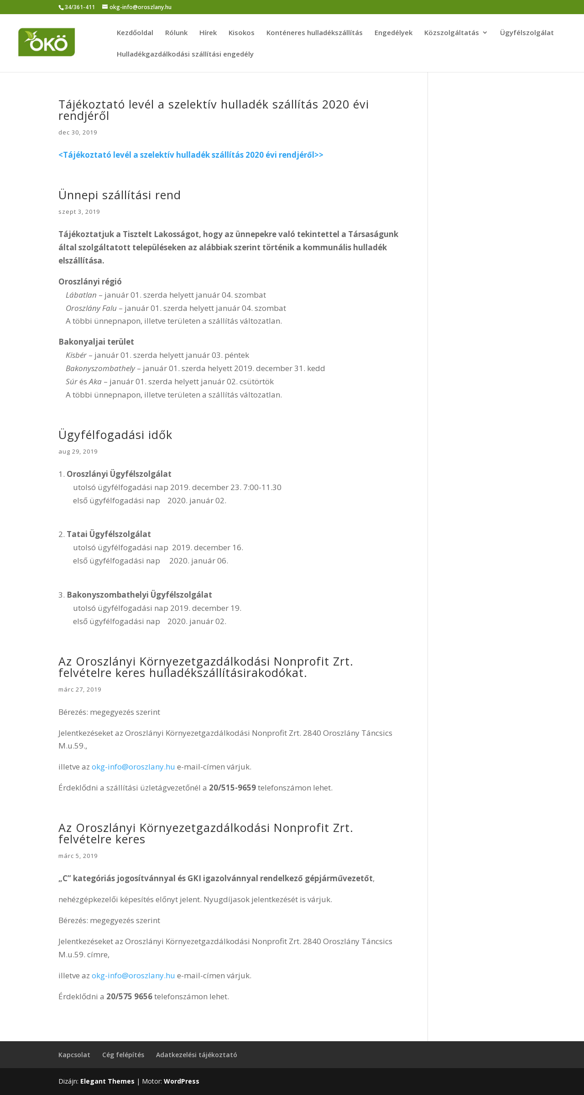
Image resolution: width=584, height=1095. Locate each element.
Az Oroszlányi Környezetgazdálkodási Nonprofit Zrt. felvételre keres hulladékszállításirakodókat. (206, 666)
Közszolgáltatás (451, 33)
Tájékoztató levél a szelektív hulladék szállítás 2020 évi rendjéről (213, 109)
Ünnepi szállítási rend (119, 194)
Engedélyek (393, 33)
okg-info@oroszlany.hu (133, 766)
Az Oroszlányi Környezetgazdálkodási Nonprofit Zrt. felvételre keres (206, 833)
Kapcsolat (74, 1054)
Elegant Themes (107, 1081)
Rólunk (176, 33)
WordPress (181, 1081)
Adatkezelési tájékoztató (196, 1054)
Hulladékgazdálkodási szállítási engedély (185, 54)
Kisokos (242, 33)
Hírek (208, 33)
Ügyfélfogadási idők (115, 434)
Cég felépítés (123, 1054)
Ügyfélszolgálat (527, 33)
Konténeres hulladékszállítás (314, 33)
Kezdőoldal (135, 33)
